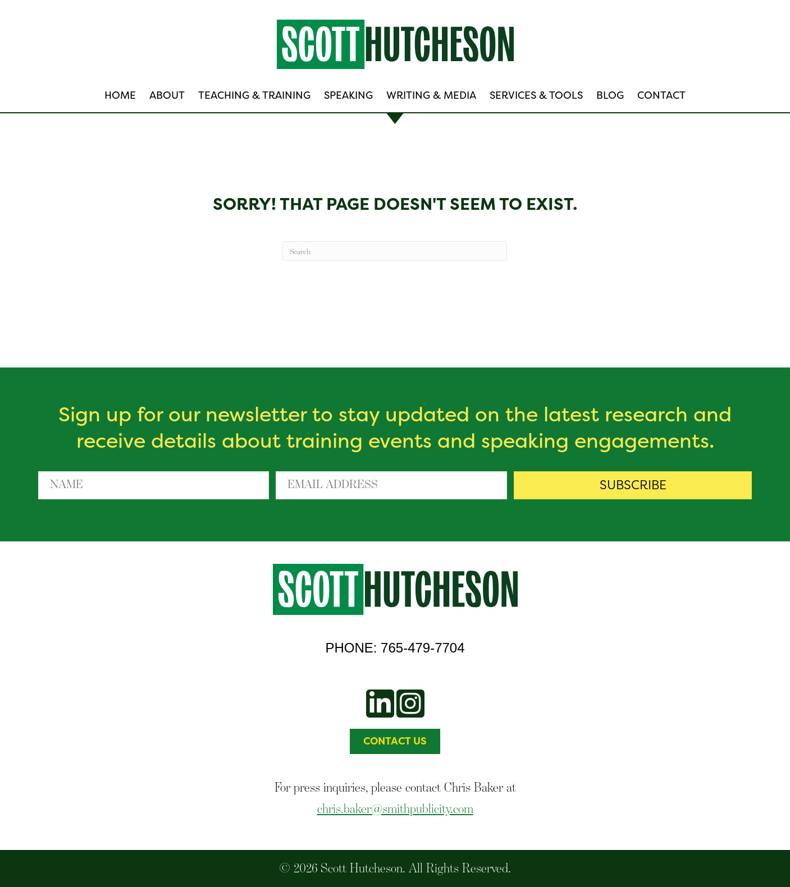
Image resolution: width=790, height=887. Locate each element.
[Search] (394, 251)
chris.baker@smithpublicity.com (395, 808)
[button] (633, 485)
